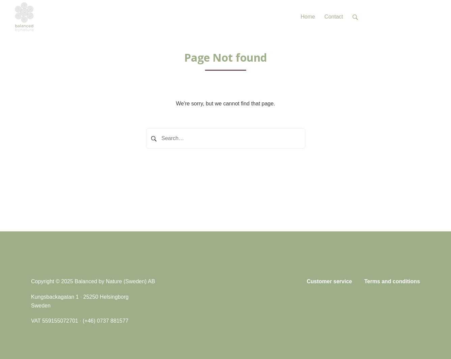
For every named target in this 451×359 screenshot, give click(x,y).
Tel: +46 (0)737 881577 (402, 17)
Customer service (329, 281)
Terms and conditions (392, 281)
